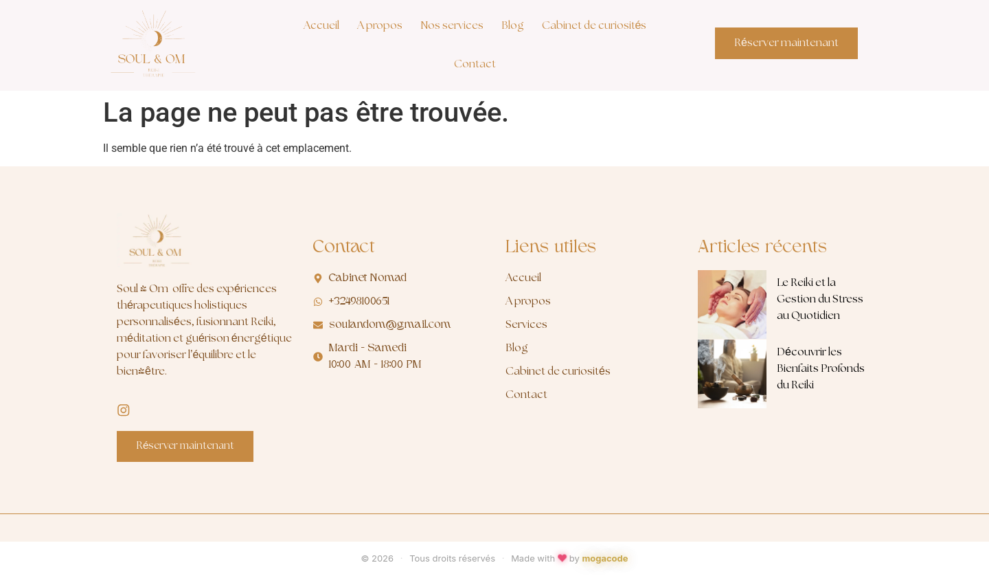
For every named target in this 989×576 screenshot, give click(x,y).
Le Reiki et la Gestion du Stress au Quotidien (820, 299)
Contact (475, 64)
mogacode (605, 558)
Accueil (321, 26)
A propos (379, 26)
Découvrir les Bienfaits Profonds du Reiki (821, 368)
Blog (512, 26)
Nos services (452, 26)
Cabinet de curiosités (594, 26)
